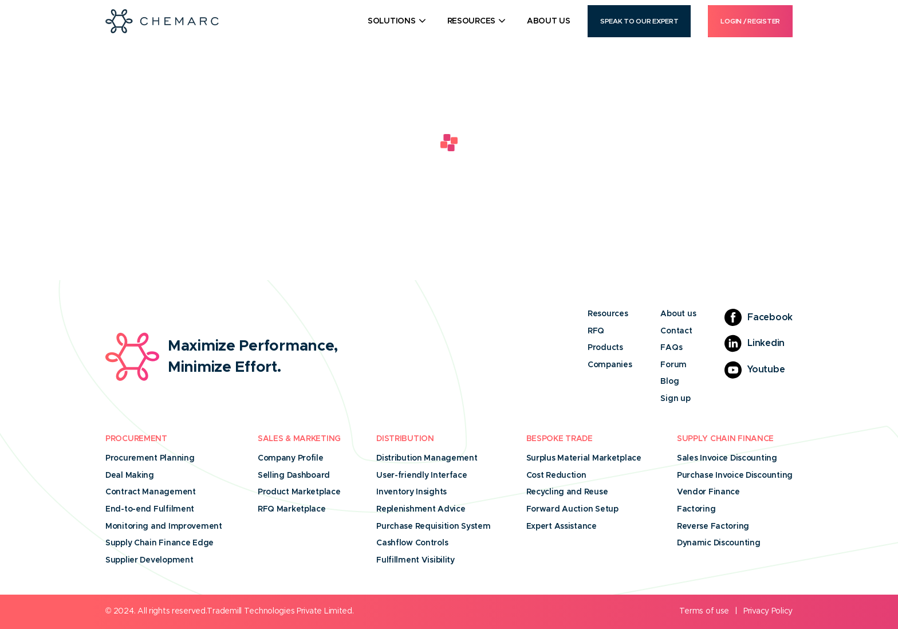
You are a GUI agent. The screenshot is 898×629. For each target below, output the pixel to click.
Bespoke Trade (559, 439)
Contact (676, 331)
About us (678, 314)
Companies (610, 365)
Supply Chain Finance (725, 439)
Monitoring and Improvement (163, 526)
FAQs (671, 348)
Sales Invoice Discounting (727, 458)
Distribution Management (427, 458)
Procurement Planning (149, 458)
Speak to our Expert (639, 21)
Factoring (696, 509)
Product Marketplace (299, 492)
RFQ (596, 331)
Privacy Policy (768, 611)
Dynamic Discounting (719, 543)
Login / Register (750, 21)
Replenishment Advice (420, 509)
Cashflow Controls (412, 543)
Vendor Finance (708, 492)
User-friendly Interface (421, 475)
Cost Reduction (556, 475)
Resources (471, 21)
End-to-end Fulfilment (149, 509)
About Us (548, 21)
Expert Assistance (561, 526)
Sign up (675, 399)
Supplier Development (149, 560)
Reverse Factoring (713, 526)
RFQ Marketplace (292, 509)
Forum (673, 365)
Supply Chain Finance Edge (159, 543)
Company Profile (291, 458)
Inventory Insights (411, 492)
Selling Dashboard (294, 475)
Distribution (405, 439)
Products (605, 348)
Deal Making (129, 475)
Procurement (136, 439)
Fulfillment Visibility (415, 560)
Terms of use (704, 611)
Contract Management (150, 492)
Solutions (391, 21)
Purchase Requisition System (433, 526)
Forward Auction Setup (572, 509)
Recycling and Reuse (567, 492)
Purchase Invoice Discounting (735, 475)
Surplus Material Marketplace (583, 458)
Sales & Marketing (299, 439)
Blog (669, 382)
